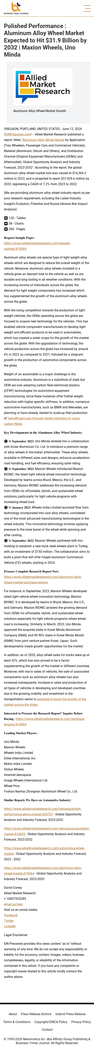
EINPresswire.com (17, 134)
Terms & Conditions (16, 1022)
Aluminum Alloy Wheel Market (43, 140)
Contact (47, 1030)
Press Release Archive (36, 1014)
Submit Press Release (70, 1014)
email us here (13, 904)
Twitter (9, 921)
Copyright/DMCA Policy (50, 1022)
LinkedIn (10, 926)
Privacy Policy (81, 1022)
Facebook (11, 915)
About (13, 1014)
